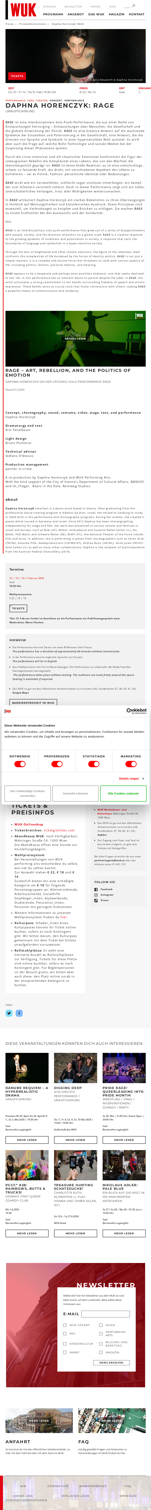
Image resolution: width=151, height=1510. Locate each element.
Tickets (17, 76)
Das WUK (96, 14)
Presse (95, 6)
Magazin (117, 14)
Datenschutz (57, 1486)
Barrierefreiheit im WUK (33, 702)
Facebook (107, 889)
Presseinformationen (32, 23)
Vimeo (105, 900)
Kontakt (136, 14)
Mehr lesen (27, 1139)
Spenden (49, 6)
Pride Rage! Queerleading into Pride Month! (123, 1091)
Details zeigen (129, 778)
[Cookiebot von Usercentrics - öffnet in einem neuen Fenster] (129, 711)
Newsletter (73, 6)
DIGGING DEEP (68, 1088)
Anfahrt (102, 834)
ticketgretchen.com (59, 830)
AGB (23, 1486)
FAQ (83, 1441)
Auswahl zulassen (75, 793)
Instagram (107, 894)
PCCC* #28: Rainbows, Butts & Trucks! (25, 1188)
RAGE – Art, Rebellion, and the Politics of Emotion (68, 373)
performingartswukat (109, 860)
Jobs (112, 6)
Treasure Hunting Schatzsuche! (73, 1187)
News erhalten (111, 1362)
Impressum (128, 1495)
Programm (53, 14)
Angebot (76, 14)
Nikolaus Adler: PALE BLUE (120, 1187)
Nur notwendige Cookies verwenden (27, 793)
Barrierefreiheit (93, 1486)
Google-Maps (21, 692)
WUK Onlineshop (28, 824)
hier (64, 917)
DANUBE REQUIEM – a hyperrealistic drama (26, 1091)
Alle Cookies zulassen (123, 793)
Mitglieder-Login (75, 1495)
